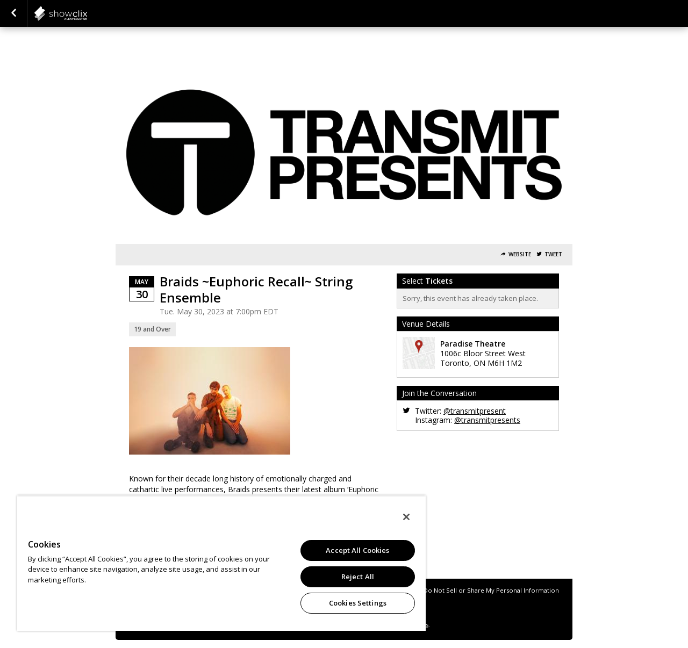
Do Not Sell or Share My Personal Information (491, 590)
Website (519, 254)
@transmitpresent (474, 411)
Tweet (553, 254)
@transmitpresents (487, 420)
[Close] (406, 517)
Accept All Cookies (357, 550)
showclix (87, 13)
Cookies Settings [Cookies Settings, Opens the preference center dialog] (357, 603)
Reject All (357, 576)
